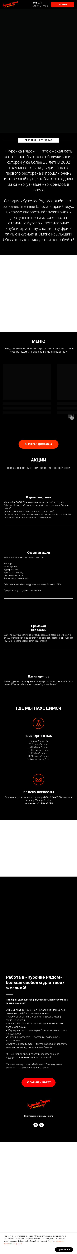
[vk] (35, 1126)
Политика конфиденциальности (38, 1116)
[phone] (41, 1126)
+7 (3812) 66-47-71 (52, 797)
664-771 (37, 2)
